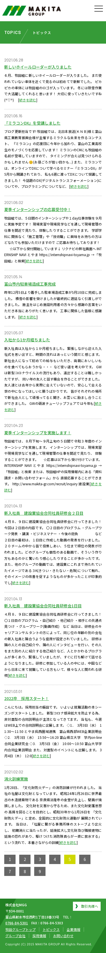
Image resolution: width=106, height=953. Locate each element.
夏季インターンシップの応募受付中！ (37, 209)
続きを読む (27, 99)
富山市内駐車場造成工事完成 (30, 284)
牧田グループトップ (20, 929)
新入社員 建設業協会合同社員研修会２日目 (43, 513)
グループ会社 (15, 935)
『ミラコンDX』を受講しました (32, 123)
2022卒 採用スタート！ (26, 698)
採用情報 (39, 935)
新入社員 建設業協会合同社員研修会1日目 (43, 606)
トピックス (51, 929)
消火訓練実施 (16, 779)
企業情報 (73, 929)
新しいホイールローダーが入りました (38, 67)
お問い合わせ (63, 935)
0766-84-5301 (16, 922)
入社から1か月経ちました (27, 340)
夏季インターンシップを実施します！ (37, 432)
